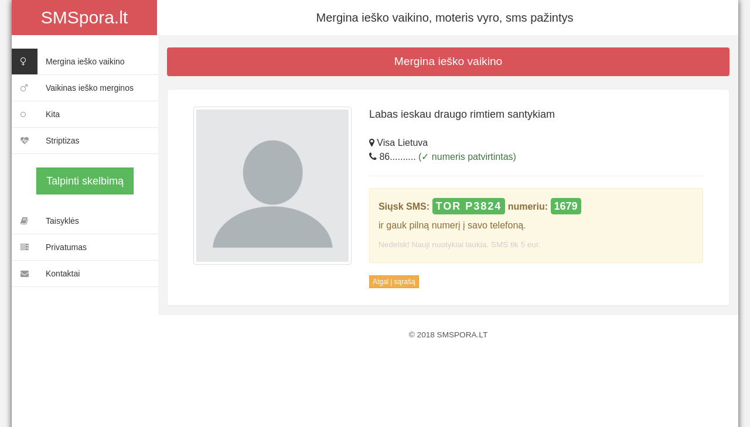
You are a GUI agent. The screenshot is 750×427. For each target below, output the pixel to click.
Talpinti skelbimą (85, 181)
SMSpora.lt (84, 17)
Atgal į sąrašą (394, 282)
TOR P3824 (469, 206)
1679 (566, 206)
